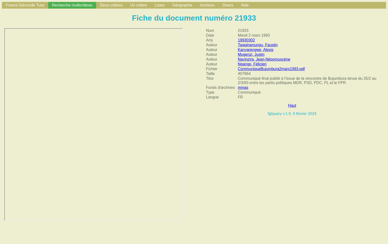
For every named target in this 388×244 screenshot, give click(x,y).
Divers (227, 5)
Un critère (138, 5)
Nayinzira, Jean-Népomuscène (264, 59)
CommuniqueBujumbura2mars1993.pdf (271, 69)
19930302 (246, 40)
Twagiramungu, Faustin (258, 45)
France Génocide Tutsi (25, 5)
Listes (160, 5)
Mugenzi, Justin (251, 54)
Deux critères (111, 5)
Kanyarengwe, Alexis (256, 50)
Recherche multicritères (72, 5)
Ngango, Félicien (252, 64)
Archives (207, 5)
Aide (245, 5)
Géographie (182, 5)
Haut (292, 105)
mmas (243, 87)
